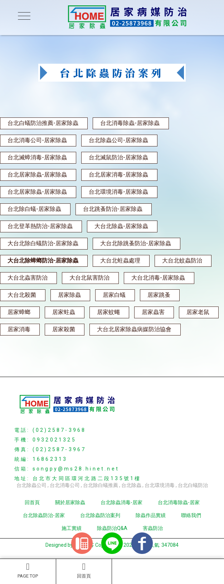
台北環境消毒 (160, 485)
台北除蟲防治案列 (100, 515)
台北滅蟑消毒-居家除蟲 (37, 157)
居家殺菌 (63, 329)
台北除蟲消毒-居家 (121, 502)
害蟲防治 (153, 528)
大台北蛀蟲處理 (120, 260)
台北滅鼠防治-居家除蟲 (118, 157)
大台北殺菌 (22, 294)
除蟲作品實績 (151, 515)
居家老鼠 (197, 312)
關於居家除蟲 (70, 502)
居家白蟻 (114, 294)
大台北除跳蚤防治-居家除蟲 (135, 243)
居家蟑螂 (19, 312)
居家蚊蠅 (108, 312)
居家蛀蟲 (63, 312)
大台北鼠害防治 (89, 277)
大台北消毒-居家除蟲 (158, 277)
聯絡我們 (191, 515)
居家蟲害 (153, 312)
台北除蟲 (131, 485)
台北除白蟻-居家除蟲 (34, 209)
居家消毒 (19, 329)
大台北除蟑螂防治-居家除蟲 (43, 260)
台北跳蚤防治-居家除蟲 (112, 209)
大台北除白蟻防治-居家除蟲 (43, 243)
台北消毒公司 (65, 485)
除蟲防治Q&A (112, 528)
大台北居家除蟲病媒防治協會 (134, 329)
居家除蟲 (69, 294)
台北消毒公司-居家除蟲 (37, 140)
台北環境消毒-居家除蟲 (118, 191)
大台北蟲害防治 (28, 277)
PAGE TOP (28, 570)
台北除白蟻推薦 (100, 485)
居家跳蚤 (158, 294)
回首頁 (84, 570)
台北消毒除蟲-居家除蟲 (130, 123)
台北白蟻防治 (193, 485)
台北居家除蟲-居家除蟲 (37, 174)
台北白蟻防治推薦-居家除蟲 (43, 123)
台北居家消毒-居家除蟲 (118, 174)
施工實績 (72, 528)
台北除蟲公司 (31, 485)
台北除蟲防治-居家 (44, 515)
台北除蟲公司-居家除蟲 (118, 140)
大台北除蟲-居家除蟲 (121, 226)
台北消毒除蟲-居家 (179, 502)
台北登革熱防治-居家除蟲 (40, 226)
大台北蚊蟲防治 (182, 260)
